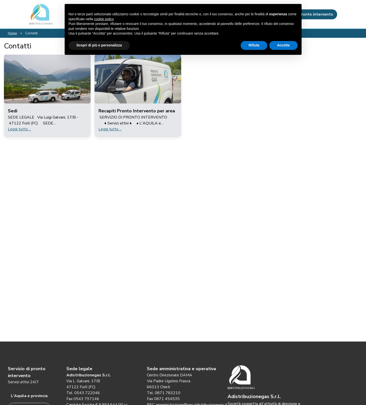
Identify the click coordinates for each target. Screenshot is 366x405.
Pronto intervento (312, 14)
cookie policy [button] (104, 19)
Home (12, 33)
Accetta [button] (283, 45)
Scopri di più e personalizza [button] (99, 45)
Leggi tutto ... (19, 129)
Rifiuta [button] (254, 45)
